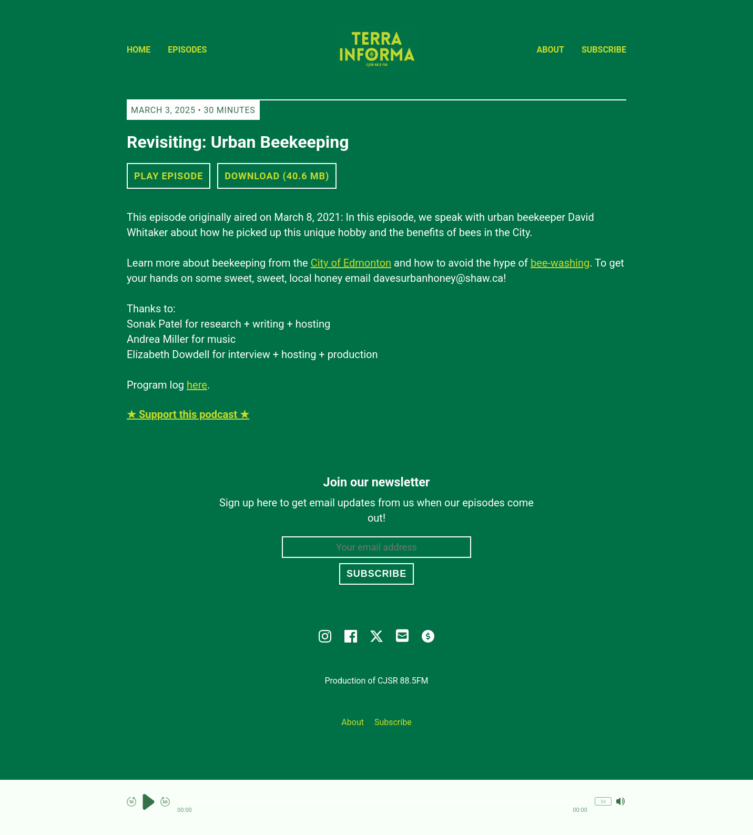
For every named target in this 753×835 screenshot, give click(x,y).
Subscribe (604, 50)
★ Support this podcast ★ (188, 414)
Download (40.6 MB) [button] (277, 175)
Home (138, 50)
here (197, 385)
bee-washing (560, 263)
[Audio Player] (376, 807)
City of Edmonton (351, 263)
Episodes (187, 50)
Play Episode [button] (168, 175)
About (550, 50)
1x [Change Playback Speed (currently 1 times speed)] (603, 801)
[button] (382, 802)
